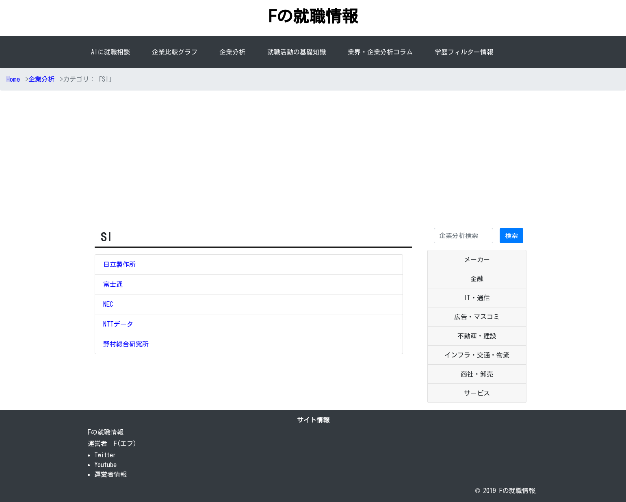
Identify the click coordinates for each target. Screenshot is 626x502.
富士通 (113, 284)
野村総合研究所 (126, 344)
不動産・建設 (476, 336)
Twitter (105, 455)
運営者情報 (110, 474)
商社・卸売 (477, 374)
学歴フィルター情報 (464, 52)
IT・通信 (477, 297)
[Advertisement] (313, 158)
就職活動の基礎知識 (296, 52)
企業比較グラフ (174, 52)
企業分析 (234, 51)
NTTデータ (118, 324)
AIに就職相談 (110, 52)
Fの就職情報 (313, 16)
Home (13, 79)
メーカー (477, 259)
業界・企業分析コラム (380, 52)
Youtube (105, 464)
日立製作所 (119, 264)
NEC (108, 304)
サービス (477, 393)
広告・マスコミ (477, 317)
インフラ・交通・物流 (476, 355)
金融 (476, 278)
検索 (511, 235)
